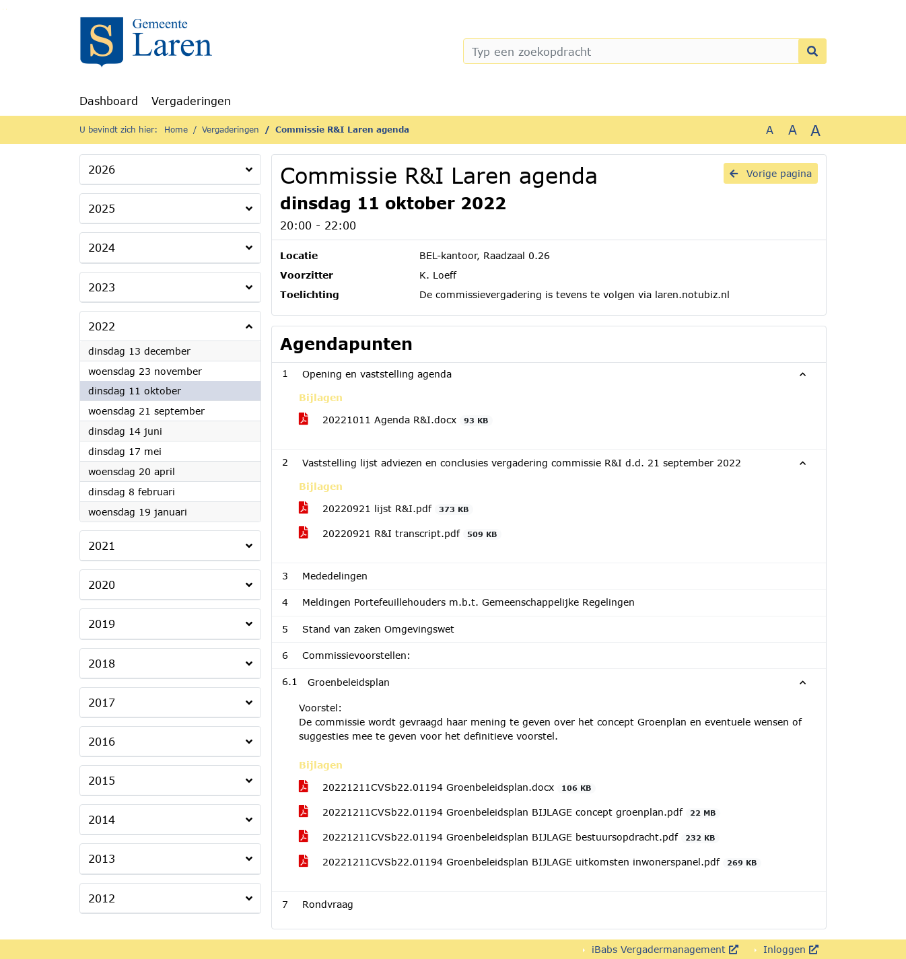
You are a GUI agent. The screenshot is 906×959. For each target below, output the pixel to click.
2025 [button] (101, 208)
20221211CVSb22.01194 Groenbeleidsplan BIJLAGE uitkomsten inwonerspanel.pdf (530, 862)
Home (176, 130)
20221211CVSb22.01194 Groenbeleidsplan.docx (447, 787)
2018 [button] (101, 663)
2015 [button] (101, 780)
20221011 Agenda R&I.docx (396, 420)
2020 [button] (101, 584)
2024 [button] (101, 247)
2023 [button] (101, 287)
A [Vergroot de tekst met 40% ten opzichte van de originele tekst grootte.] (815, 130)
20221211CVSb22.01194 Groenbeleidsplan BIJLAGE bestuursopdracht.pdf (509, 837)
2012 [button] (101, 898)
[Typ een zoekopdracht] (645, 51)
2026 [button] (101, 169)
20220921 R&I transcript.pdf (400, 534)
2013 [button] (101, 858)
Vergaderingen (191, 100)
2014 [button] (101, 819)
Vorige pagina (771, 173)
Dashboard (108, 100)
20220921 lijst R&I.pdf (386, 509)
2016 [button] (101, 741)
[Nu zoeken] (812, 51)
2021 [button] (101, 545)
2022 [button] (101, 326)
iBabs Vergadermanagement (663, 949)
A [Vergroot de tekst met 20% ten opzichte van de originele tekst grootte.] (792, 129)
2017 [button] (101, 702)
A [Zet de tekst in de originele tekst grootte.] (769, 129)
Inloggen (789, 949)
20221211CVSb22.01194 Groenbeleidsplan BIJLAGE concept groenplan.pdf (509, 812)
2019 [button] (101, 623)
